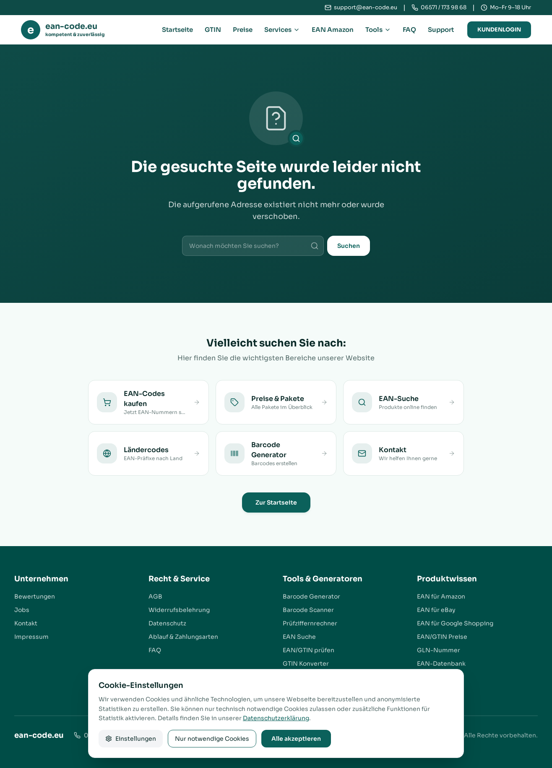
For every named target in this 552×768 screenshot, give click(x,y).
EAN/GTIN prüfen (308, 650)
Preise (243, 30)
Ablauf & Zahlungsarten (183, 636)
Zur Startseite (276, 502)
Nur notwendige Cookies (212, 738)
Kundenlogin (499, 29)
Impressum (31, 636)
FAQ (409, 30)
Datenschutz (167, 623)
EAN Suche (299, 636)
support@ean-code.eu (365, 7)
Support (441, 30)
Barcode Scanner (308, 610)
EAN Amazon (333, 30)
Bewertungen (34, 596)
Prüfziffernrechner (310, 623)
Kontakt (25, 623)
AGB (155, 596)
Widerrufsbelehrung (179, 610)
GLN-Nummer (438, 650)
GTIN (213, 30)
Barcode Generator (311, 596)
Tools (378, 30)
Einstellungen (130, 738)
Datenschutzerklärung (276, 718)
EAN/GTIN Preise (442, 636)
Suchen (348, 246)
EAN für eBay (436, 610)
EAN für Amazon (441, 596)
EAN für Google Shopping (455, 623)
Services (282, 30)
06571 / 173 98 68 (443, 7)
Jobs (21, 610)
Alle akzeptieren (296, 738)
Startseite (177, 30)
